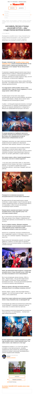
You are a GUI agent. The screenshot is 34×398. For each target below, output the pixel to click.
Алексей (8, 356)
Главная (3, 20)
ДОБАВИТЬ (21, 8)
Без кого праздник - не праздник (16, 20)
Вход (9, 1)
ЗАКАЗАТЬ (12, 8)
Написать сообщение (11, 357)
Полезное (7, 20)
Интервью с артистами (27, 20)
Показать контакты (17, 379)
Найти (3, 15)
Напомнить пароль (22, 1)
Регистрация (15, 1)
